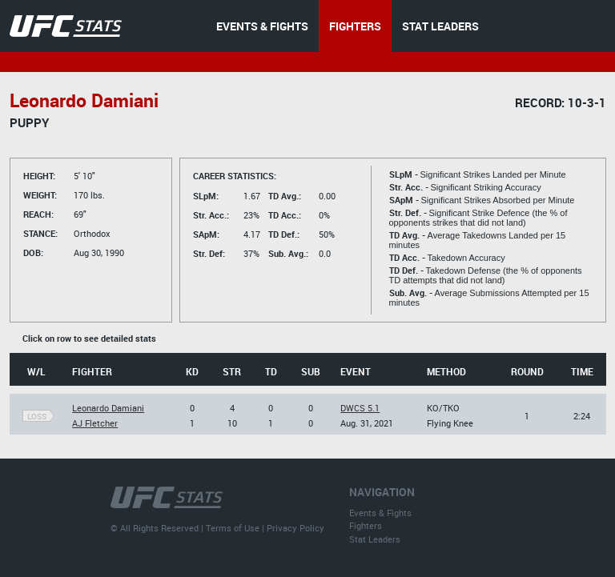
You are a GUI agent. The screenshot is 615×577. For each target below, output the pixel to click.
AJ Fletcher (95, 423)
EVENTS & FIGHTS (262, 26)
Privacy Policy (295, 528)
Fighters (365, 525)
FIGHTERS (355, 26)
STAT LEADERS (440, 26)
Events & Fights (380, 513)
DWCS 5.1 (360, 408)
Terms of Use (232, 528)
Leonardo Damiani (108, 408)
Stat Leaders (374, 539)
